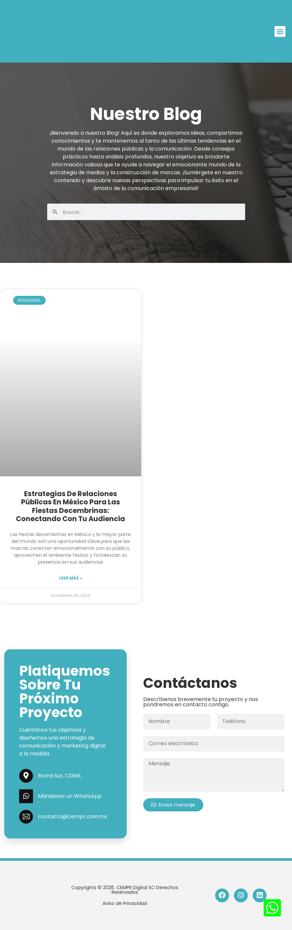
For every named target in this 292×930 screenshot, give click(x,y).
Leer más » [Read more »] (70, 578)
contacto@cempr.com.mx (72, 816)
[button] (280, 31)
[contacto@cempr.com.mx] (26, 817)
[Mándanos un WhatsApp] (26, 796)
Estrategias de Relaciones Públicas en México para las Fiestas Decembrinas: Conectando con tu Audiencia (70, 506)
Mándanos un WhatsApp (70, 796)
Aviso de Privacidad (125, 903)
